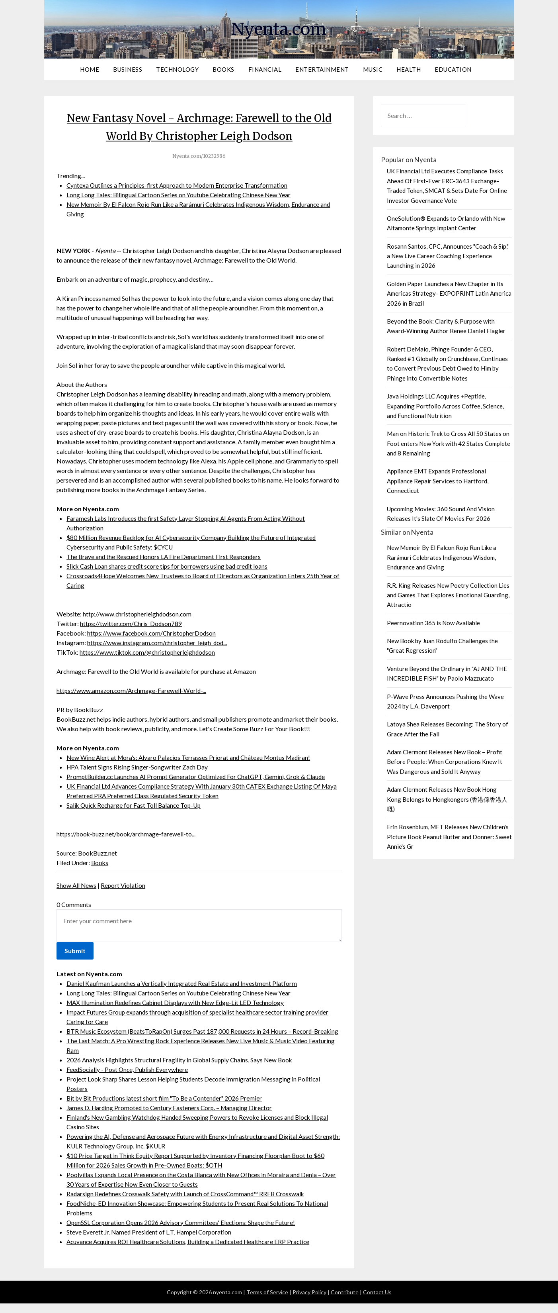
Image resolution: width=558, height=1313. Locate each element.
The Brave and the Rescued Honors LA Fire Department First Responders (165, 556)
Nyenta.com (279, 28)
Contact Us (377, 1301)
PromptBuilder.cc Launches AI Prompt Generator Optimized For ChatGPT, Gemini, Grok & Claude (199, 776)
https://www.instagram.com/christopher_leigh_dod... (158, 642)
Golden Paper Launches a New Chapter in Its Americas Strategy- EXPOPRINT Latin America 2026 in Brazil (449, 293)
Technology (177, 69)
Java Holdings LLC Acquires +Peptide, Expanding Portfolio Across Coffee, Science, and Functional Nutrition (445, 406)
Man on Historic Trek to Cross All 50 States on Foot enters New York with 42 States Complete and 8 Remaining (448, 443)
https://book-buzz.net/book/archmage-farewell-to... (128, 834)
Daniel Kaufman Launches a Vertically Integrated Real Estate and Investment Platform (182, 983)
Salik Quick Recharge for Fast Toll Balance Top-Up (135, 805)
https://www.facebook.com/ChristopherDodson (153, 633)
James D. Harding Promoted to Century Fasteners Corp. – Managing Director (171, 1117)
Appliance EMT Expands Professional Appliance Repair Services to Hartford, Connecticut (437, 480)
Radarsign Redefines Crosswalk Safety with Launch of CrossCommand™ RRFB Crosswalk (187, 1203)
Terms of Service (267, 1301)
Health (408, 69)
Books (223, 69)
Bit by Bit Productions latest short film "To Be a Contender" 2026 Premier (166, 1107)
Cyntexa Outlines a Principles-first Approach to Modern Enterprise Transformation (179, 185)
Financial (265, 69)
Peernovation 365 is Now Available (433, 622)
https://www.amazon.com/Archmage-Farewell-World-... (133, 690)
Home (89, 69)
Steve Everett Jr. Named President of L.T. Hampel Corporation (150, 1241)
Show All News (77, 885)
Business (127, 69)
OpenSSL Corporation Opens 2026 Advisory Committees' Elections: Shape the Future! (183, 1232)
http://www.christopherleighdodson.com (138, 614)
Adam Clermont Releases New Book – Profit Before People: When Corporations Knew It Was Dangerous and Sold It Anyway (444, 761)
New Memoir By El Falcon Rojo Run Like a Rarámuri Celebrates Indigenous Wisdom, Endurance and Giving (441, 557)
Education (453, 69)
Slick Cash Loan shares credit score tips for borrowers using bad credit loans (169, 566)
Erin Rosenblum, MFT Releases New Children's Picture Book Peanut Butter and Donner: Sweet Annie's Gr (449, 836)
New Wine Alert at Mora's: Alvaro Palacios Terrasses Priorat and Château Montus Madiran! (191, 757)
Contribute (345, 1301)
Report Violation (124, 885)
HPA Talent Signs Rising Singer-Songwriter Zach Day (137, 767)
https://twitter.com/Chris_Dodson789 (131, 623)
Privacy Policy (309, 1301)
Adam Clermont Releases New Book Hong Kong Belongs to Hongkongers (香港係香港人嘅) (447, 799)
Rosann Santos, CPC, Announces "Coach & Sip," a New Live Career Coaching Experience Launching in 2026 (448, 256)
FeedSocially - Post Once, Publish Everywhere (128, 1079)
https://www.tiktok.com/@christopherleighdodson (149, 652)
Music (373, 69)
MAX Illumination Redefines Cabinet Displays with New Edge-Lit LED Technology (177, 1002)
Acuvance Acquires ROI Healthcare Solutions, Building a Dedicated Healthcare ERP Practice (191, 1251)
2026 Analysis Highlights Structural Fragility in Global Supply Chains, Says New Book (181, 1069)
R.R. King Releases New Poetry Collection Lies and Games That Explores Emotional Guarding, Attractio (448, 595)
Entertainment (322, 69)
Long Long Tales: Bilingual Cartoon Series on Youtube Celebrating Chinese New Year (180, 194)
